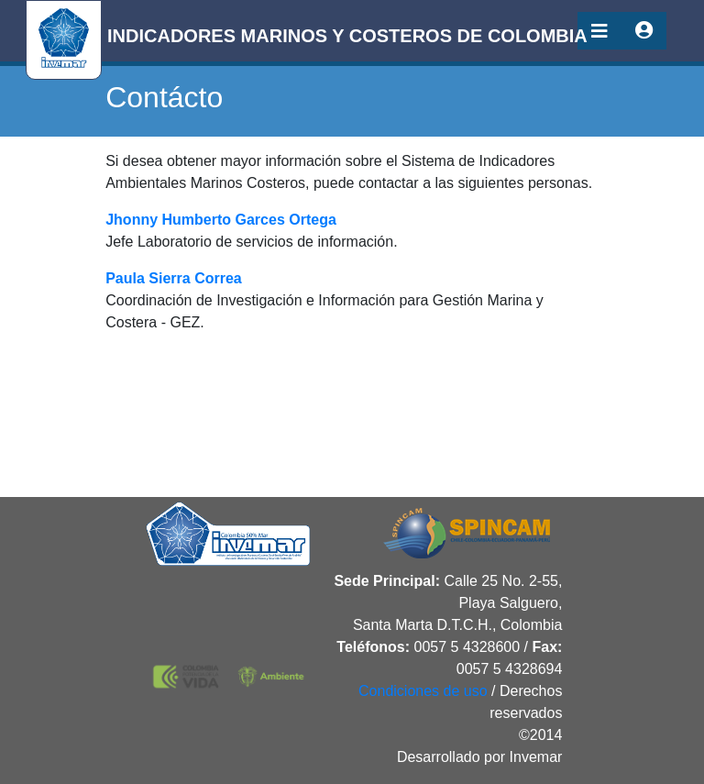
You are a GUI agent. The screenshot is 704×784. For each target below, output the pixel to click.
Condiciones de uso (423, 691)
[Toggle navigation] (600, 31)
